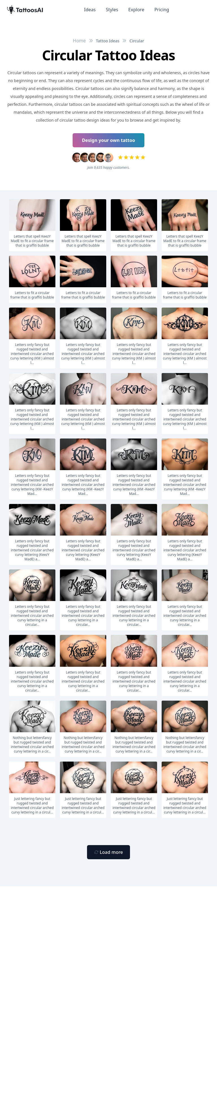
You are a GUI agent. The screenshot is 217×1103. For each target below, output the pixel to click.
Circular (136, 40)
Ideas (90, 9)
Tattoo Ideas (108, 40)
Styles (112, 9)
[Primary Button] (108, 852)
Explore (136, 9)
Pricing (161, 9)
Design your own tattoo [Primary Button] (108, 140)
